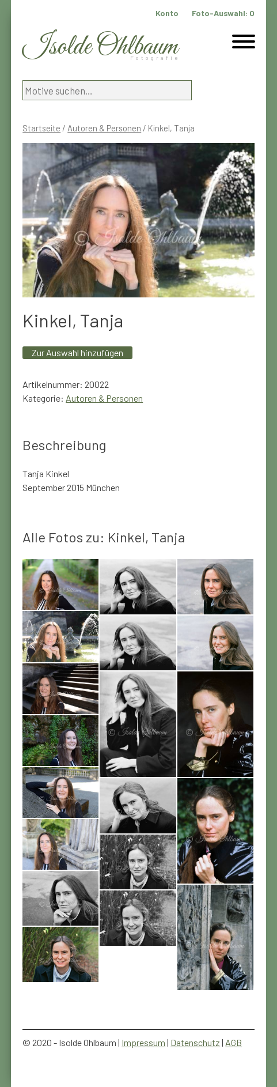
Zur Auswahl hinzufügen (77, 352)
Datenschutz (195, 1042)
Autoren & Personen (104, 128)
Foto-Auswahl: (223, 13)
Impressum (143, 1042)
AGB (233, 1042)
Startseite (41, 128)
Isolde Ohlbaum (100, 47)
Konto (167, 13)
